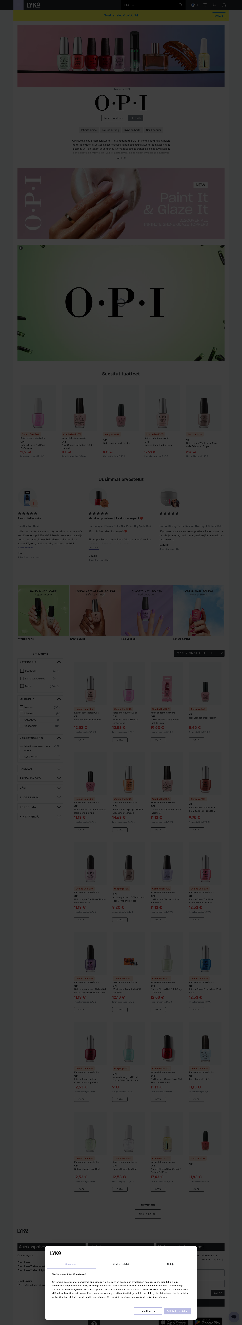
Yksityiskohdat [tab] (121, 1264)
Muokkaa (148, 1311)
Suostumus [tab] (71, 1264)
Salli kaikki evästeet (177, 1311)
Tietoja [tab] (170, 1264)
